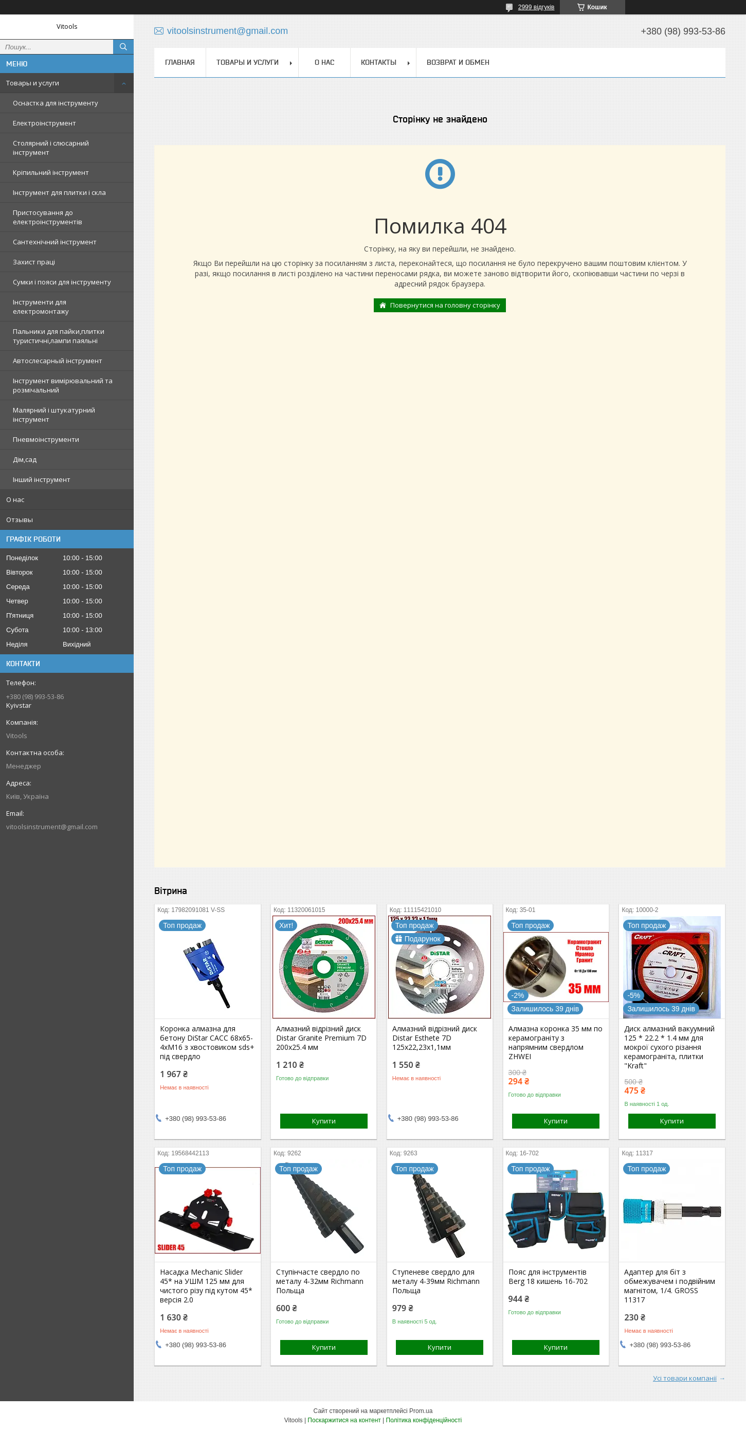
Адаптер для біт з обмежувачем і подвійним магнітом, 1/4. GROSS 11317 (669, 1285)
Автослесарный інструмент (57, 360)
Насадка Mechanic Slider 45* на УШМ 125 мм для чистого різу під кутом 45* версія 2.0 (206, 1285)
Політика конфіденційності (424, 1420)
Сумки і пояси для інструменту (62, 282)
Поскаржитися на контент (343, 1420)
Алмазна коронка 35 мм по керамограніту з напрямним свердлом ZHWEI (555, 1042)
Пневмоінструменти (46, 439)
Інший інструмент (41, 479)
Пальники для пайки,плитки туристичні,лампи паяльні (58, 336)
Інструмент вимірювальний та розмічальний (63, 385)
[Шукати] (123, 47)
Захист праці (34, 261)
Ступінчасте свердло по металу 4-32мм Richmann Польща (319, 1281)
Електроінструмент (44, 123)
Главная (180, 62)
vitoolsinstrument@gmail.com (52, 826)
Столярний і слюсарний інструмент (51, 147)
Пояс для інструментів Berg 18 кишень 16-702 (548, 1276)
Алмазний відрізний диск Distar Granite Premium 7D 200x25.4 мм (321, 1038)
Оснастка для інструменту (55, 103)
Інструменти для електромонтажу (41, 306)
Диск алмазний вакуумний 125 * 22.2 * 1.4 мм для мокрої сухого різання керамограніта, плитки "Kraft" (669, 1047)
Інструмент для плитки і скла (59, 192)
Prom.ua (420, 1411)
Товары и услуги (32, 82)
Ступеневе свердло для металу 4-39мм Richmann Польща (436, 1281)
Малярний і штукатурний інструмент (54, 414)
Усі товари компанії (685, 1378)
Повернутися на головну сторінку (445, 305)
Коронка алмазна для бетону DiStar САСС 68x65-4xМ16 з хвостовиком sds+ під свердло (207, 1042)
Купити (324, 1120)
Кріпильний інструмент (51, 172)
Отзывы (19, 519)
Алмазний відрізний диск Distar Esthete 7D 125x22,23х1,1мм (434, 1038)
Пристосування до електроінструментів (47, 217)
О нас (15, 499)
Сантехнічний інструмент (55, 241)
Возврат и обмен (458, 62)
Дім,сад (25, 459)
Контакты (378, 62)
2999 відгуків (536, 7)
